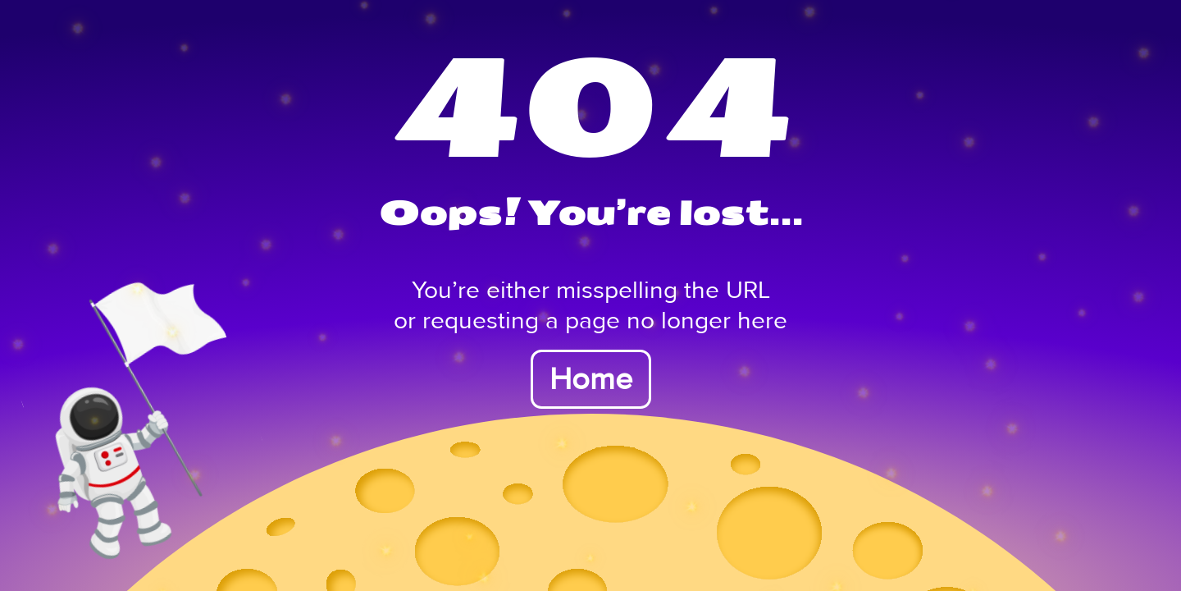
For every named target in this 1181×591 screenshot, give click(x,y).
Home (590, 379)
